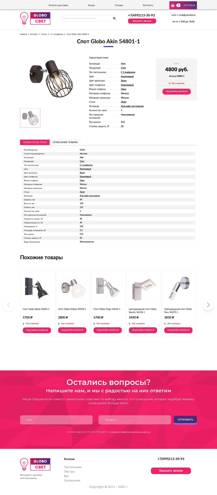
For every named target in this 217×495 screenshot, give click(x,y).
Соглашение (72, 480)
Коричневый (127, 77)
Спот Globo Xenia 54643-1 (36, 309)
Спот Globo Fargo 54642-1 (107, 309)
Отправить (185, 419)
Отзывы (119, 5)
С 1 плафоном (57, 34)
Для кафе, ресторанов (132, 106)
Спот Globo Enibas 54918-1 (72, 309)
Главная (23, 34)
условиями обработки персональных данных (130, 432)
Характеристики (35, 142)
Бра (66, 476)
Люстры (69, 471)
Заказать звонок (142, 21)
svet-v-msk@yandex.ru (183, 15)
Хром (124, 81)
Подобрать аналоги (177, 91)
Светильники (72, 467)
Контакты (148, 5)
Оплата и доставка (58, 5)
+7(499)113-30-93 (141, 15)
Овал (123, 89)
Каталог (33, 34)
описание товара (65, 142)
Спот (123, 68)
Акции (91, 5)
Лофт (124, 102)
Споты (44, 34)
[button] (208, 307)
